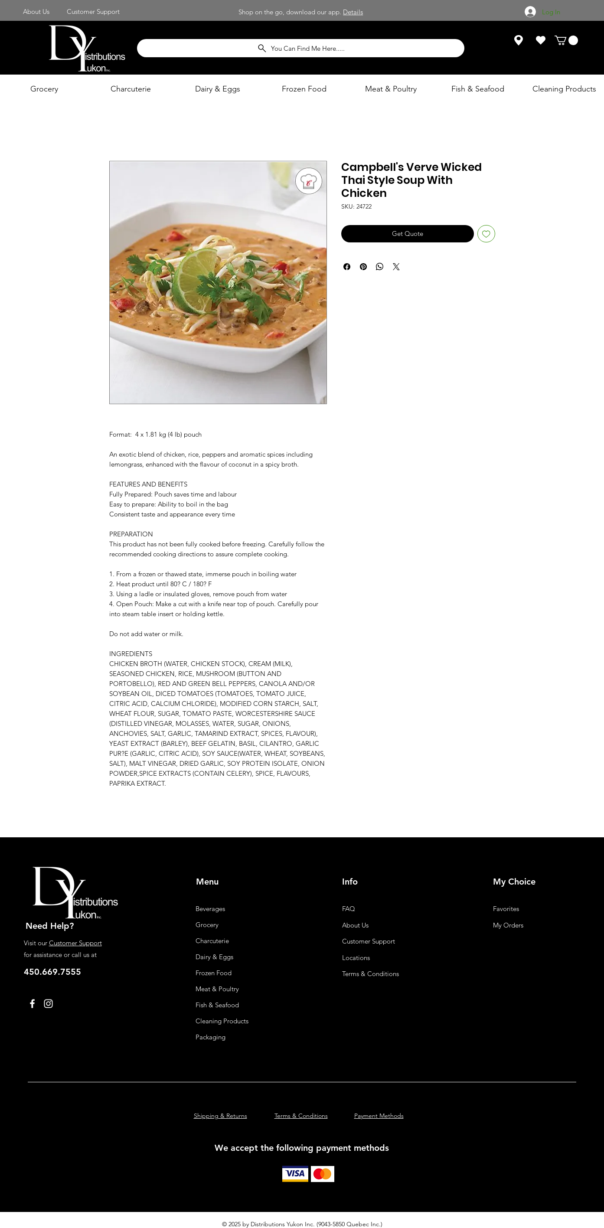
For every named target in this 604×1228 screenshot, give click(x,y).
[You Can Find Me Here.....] (300, 48)
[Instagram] (48, 1003)
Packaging (210, 1037)
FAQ (348, 909)
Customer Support (75, 943)
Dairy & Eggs (214, 957)
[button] (566, 40)
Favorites (506, 909)
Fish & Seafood (217, 1005)
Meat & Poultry (217, 989)
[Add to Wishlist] (486, 234)
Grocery (207, 925)
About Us (355, 925)
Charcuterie (212, 941)
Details (353, 12)
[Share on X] (396, 266)
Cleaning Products (222, 1021)
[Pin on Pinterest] (363, 266)
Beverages (210, 909)
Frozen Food (214, 973)
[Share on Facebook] (347, 266)
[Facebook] (32, 1003)
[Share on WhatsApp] (380, 266)
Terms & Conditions (370, 974)
